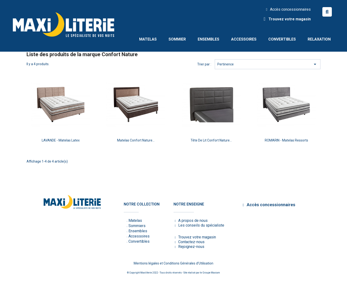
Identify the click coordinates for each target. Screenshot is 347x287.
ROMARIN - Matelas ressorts (286, 140)
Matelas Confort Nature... (136, 140)
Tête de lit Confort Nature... (211, 140)
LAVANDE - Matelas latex (61, 140)
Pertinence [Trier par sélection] (267, 64)
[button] (327, 12)
